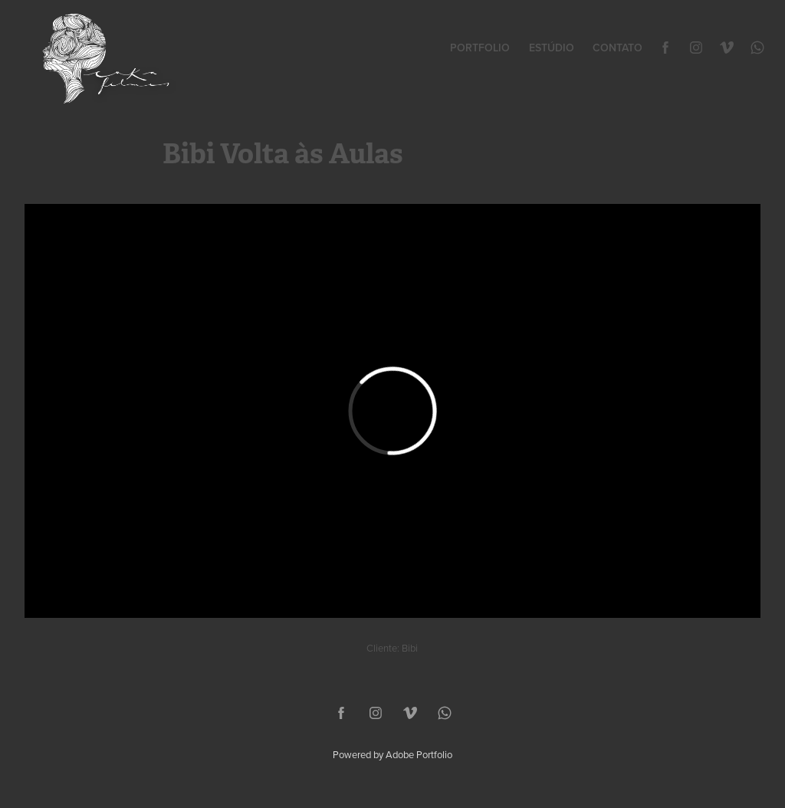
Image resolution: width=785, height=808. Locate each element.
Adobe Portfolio (419, 754)
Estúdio (551, 47)
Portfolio (480, 47)
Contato (617, 47)
